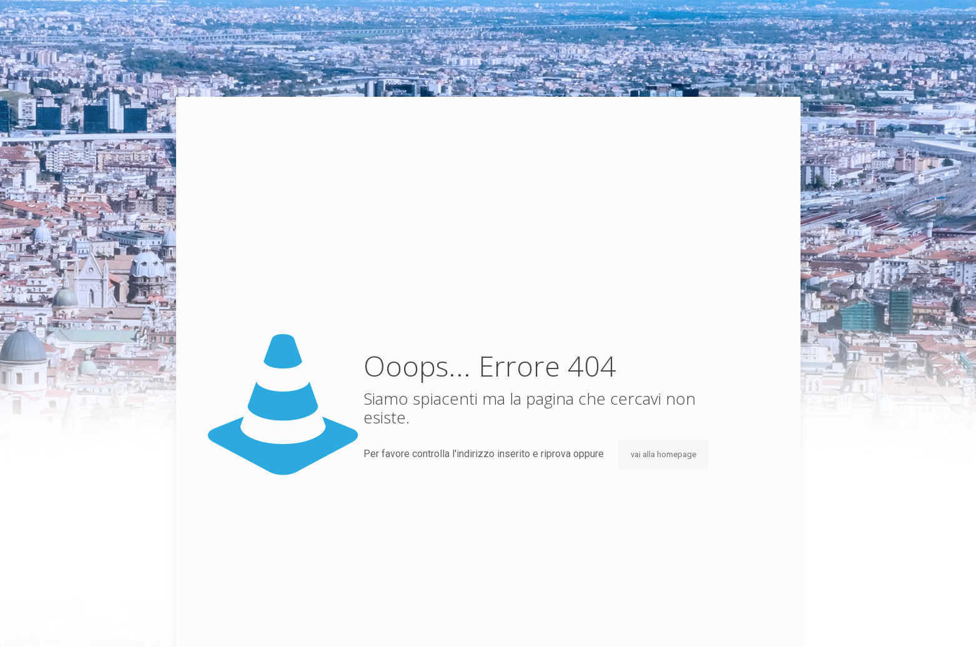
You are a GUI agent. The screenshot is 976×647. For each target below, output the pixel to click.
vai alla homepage (663, 454)
